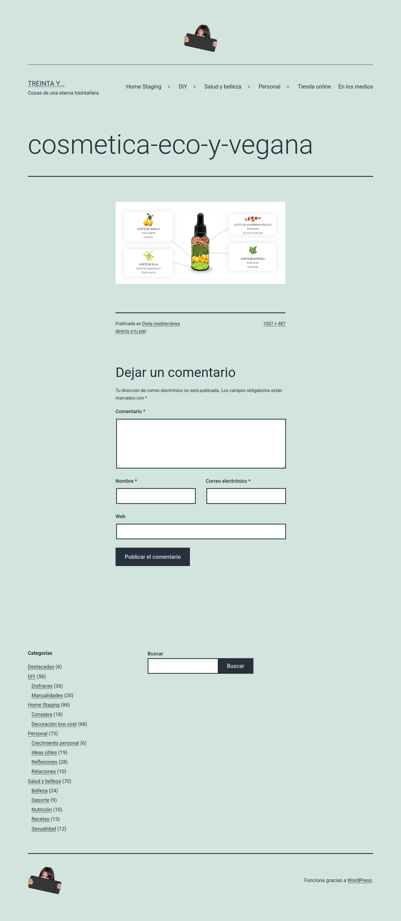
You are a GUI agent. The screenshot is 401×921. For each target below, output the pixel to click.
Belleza (39, 790)
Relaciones (43, 771)
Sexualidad (43, 829)
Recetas (40, 819)
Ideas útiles (44, 752)
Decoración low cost (54, 724)
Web (120, 516)
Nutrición (41, 809)
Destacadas (41, 667)
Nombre (126, 481)
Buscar (155, 654)
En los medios (355, 86)
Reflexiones (44, 762)
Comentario (130, 411)
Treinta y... (46, 83)
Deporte (40, 800)
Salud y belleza (222, 86)
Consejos (41, 714)
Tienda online (314, 86)
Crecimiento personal (55, 743)
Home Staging (143, 86)
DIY (183, 86)
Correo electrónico (228, 481)
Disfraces (42, 686)
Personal (269, 86)
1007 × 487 (274, 323)
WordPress (360, 880)
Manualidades (47, 695)
